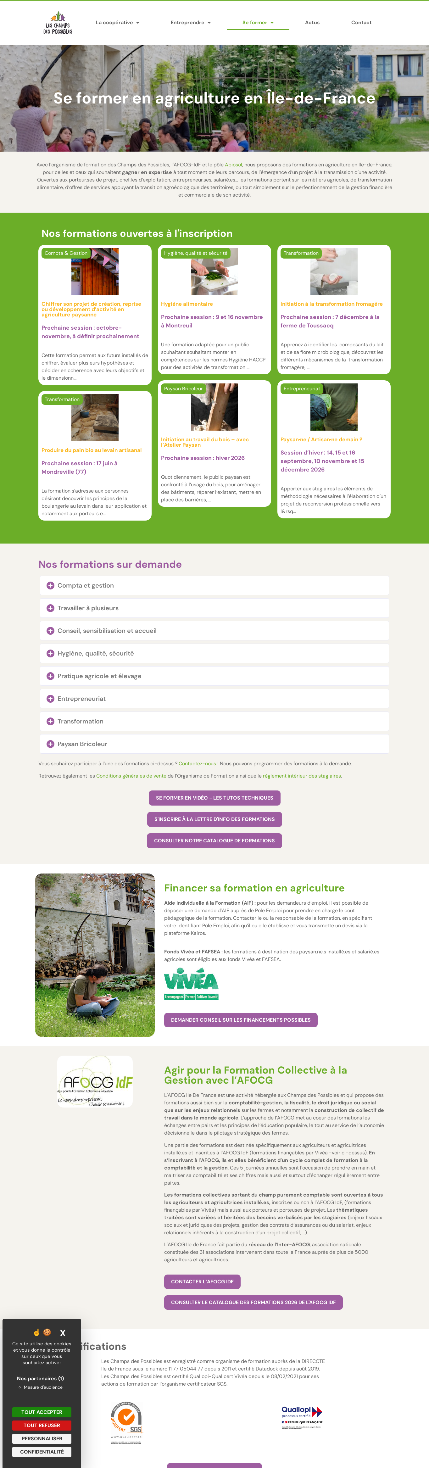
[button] (214, 585)
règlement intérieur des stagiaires (302, 776)
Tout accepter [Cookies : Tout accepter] (41, 1412)
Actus (312, 22)
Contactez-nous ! (199, 763)
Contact (361, 22)
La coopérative (117, 22)
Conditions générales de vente (131, 776)
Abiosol (233, 164)
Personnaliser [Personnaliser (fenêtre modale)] (42, 1438)
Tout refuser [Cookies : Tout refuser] (42, 1425)
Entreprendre (191, 22)
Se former (258, 22)
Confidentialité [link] (42, 1451)
